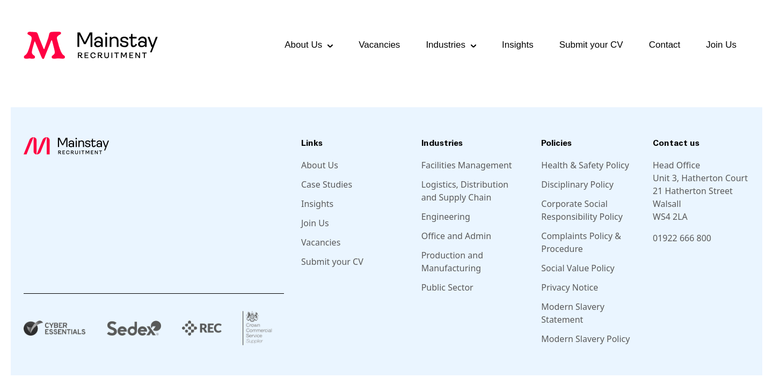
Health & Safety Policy (585, 165)
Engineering (445, 216)
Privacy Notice (569, 287)
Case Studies (326, 184)
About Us (319, 165)
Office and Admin (456, 236)
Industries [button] (445, 45)
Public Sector (447, 287)
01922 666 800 (682, 238)
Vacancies (379, 45)
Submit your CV (591, 45)
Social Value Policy (577, 268)
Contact (665, 45)
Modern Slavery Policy (585, 339)
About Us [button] (303, 45)
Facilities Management (466, 165)
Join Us (721, 45)
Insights (518, 45)
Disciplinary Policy (577, 184)
